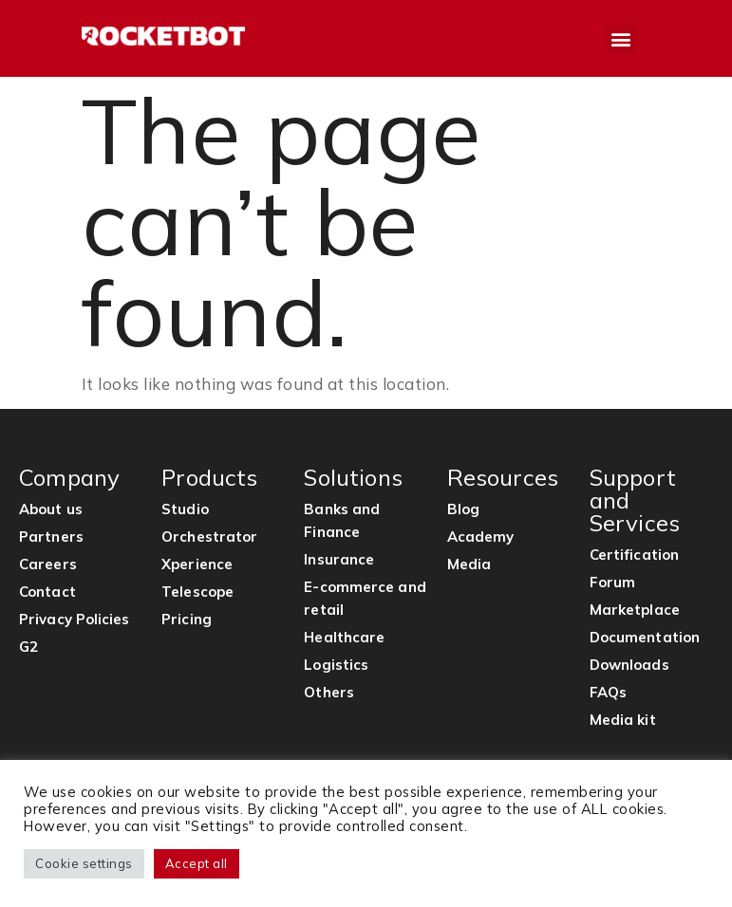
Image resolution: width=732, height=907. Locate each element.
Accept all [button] (196, 863)
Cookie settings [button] (84, 863)
